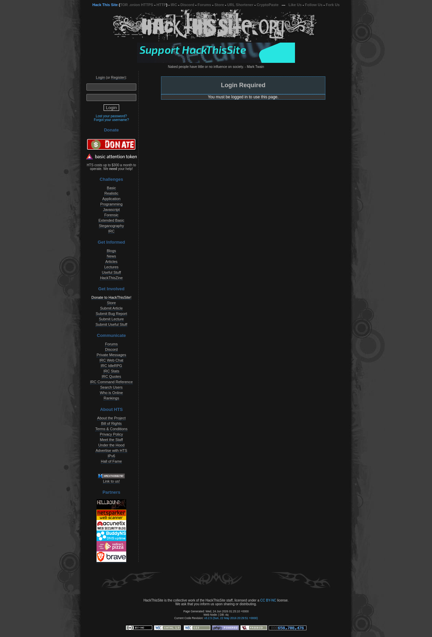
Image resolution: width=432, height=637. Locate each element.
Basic (111, 188)
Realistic (111, 193)
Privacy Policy (111, 434)
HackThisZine (111, 278)
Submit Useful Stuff (111, 324)
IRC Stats (111, 371)
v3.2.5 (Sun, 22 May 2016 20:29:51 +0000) (231, 618)
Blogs (111, 251)
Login (100, 77)
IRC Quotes (111, 376)
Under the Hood (111, 445)
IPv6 (111, 456)
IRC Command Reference (111, 382)
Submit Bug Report (111, 314)
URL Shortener (240, 5)
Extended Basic (111, 220)
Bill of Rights (111, 423)
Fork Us (333, 5)
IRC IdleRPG (111, 366)
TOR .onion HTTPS (136, 5)
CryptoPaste (268, 5)
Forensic (111, 215)
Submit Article (111, 308)
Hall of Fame (111, 461)
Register (118, 77)
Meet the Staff (111, 440)
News (111, 256)
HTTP (161, 5)
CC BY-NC (268, 600)
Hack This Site (105, 5)
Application (111, 199)
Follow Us (314, 5)
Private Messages (111, 355)
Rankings (111, 398)
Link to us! (111, 481)
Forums (204, 5)
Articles (111, 262)
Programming (111, 204)
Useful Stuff (111, 272)
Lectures (111, 267)
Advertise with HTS (111, 450)
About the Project (111, 418)
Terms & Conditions (111, 429)
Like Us (295, 5)
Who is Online (111, 393)
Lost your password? (111, 116)
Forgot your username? (111, 120)
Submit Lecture (111, 319)
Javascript (111, 209)
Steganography (111, 226)
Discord (187, 5)
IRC (174, 5)
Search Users (111, 387)
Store (219, 5)
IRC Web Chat (112, 360)
